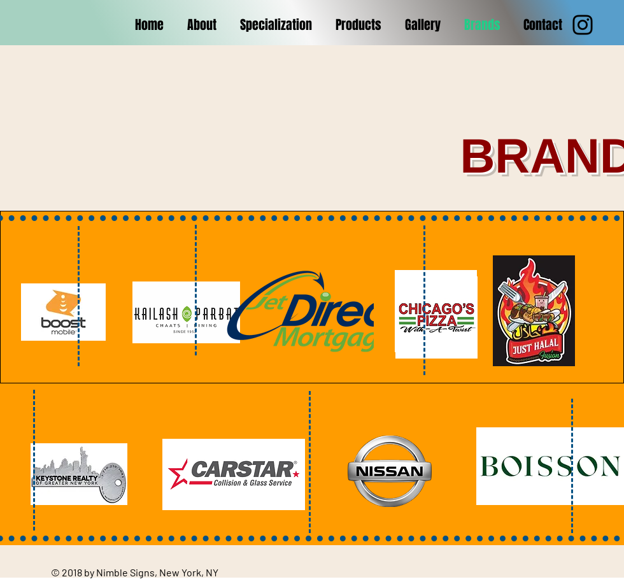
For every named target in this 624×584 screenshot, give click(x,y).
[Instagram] (582, 24)
